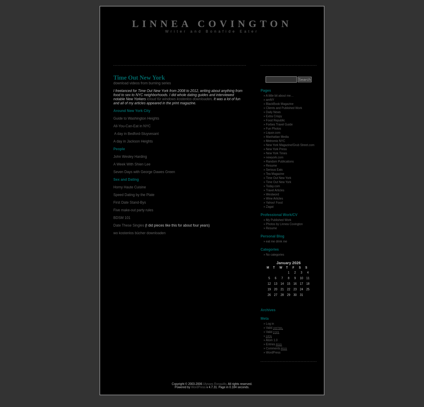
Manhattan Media (277, 136)
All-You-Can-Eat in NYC (132, 126)
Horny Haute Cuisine (129, 187)
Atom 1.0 (272, 340)
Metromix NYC (275, 141)
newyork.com (274, 157)
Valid (274, 327)
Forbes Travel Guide (279, 124)
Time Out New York (278, 178)
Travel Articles (275, 190)
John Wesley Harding (130, 157)
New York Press (276, 149)
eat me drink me (276, 241)
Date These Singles (128, 225)
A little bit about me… (280, 95)
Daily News (273, 112)
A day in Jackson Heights (133, 141)
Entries (274, 344)
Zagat (270, 206)
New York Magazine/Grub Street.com (290, 145)
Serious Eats (274, 169)
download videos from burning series (142, 83)
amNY (270, 99)
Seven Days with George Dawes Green (144, 172)
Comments (276, 348)
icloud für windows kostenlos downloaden (179, 99)
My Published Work (278, 220)
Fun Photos (273, 128)
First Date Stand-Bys (129, 202)
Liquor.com (273, 132)
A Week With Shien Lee (131, 164)
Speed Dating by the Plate (133, 195)
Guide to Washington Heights (136, 118)
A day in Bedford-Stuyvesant (136, 134)
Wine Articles (274, 198)
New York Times (276, 153)
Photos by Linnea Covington (284, 224)
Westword (272, 194)
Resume (271, 165)
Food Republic (275, 120)
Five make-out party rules (133, 210)
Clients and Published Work (284, 108)
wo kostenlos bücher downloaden (139, 233)
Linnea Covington (212, 23)
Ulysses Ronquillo (214, 384)
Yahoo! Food (274, 202)
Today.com (273, 186)
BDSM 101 (121, 218)
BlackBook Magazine (279, 103)
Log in (270, 323)
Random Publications (280, 161)
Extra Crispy (274, 116)
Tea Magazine (275, 173)
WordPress (273, 352)
